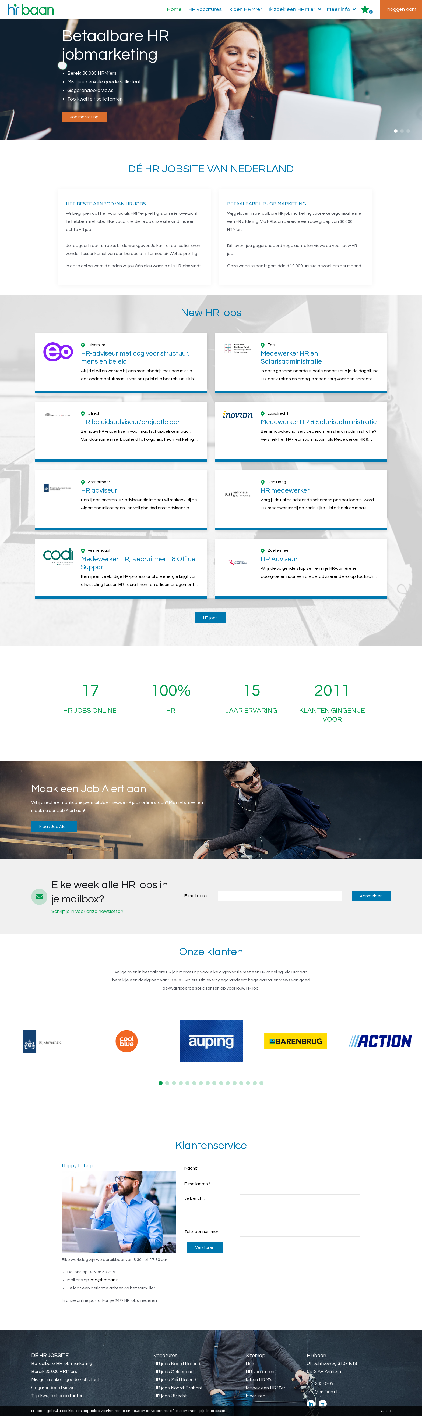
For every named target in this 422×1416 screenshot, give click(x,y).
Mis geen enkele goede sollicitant (65, 1363)
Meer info (342, 9)
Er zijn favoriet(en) (371, 12)
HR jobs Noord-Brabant (178, 1372)
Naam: (191, 1152)
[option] (211, 80)
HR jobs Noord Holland (177, 1347)
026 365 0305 (320, 1367)
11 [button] (228, 1067)
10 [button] (221, 1067)
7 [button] (201, 1067)
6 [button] (194, 1067)
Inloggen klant (401, 9)
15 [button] (255, 1067)
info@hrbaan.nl (104, 1264)
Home (174, 9)
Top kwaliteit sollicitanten (57, 1379)
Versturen (204, 1231)
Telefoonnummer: (202, 1215)
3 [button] (408, 131)
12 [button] (235, 1067)
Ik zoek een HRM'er (296, 9)
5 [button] (187, 1067)
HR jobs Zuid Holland (175, 1363)
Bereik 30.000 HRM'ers (54, 1355)
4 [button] (181, 1067)
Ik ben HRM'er (245, 9)
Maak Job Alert (54, 810)
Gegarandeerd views (53, 1371)
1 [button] (396, 131)
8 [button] (208, 1067)
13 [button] (241, 1067)
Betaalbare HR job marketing (61, 1347)
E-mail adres (196, 879)
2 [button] (402, 131)
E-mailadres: (197, 1168)
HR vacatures (205, 9)
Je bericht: (194, 1182)
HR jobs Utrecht (170, 1380)
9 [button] (214, 1067)
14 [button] (248, 1067)
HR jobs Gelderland (174, 1355)
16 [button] (261, 1067)
